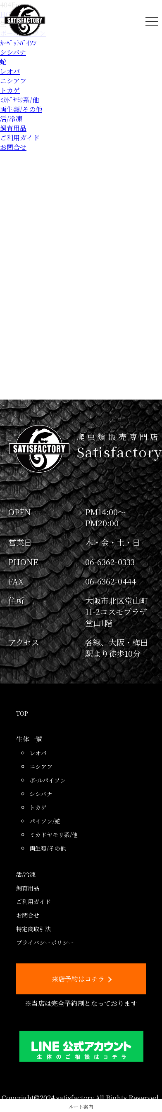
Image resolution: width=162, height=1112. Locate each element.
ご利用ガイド (20, 137)
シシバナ (13, 52)
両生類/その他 (21, 109)
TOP (22, 713)
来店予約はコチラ (82, 979)
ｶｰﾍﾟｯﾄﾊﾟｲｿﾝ (18, 42)
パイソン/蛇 (44, 821)
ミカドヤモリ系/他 (53, 834)
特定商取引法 (33, 929)
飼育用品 (13, 128)
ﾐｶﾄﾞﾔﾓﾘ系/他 (19, 99)
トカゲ (10, 90)
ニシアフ (13, 80)
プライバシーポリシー (45, 942)
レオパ (10, 71)
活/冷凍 (11, 118)
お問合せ (13, 147)
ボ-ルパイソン (47, 780)
